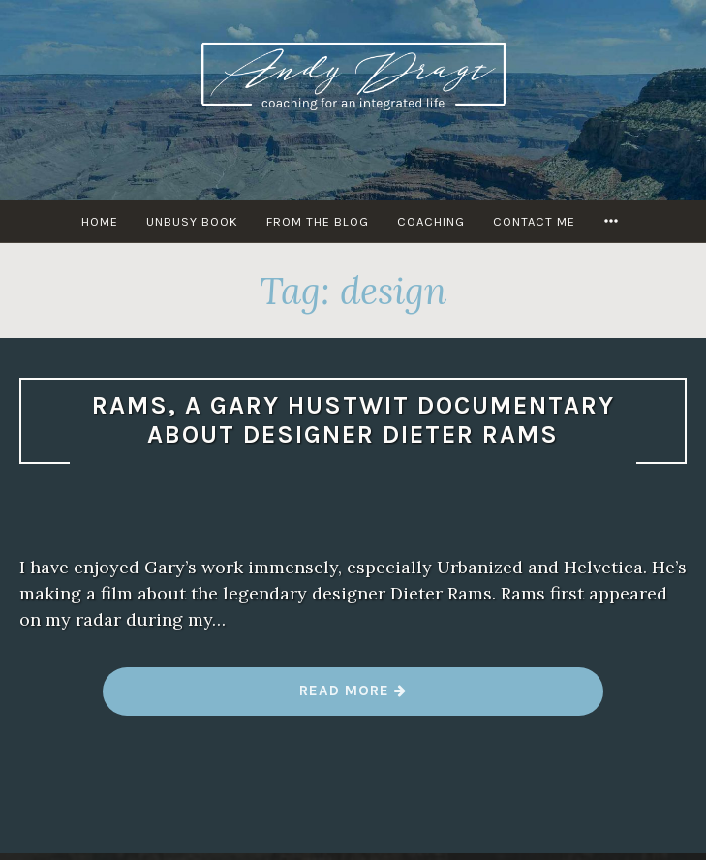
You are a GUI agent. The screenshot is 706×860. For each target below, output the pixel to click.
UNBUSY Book (192, 221)
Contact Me (534, 221)
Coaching (431, 221)
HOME (99, 221)
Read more (353, 698)
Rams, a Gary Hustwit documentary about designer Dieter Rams (353, 420)
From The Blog (317, 221)
